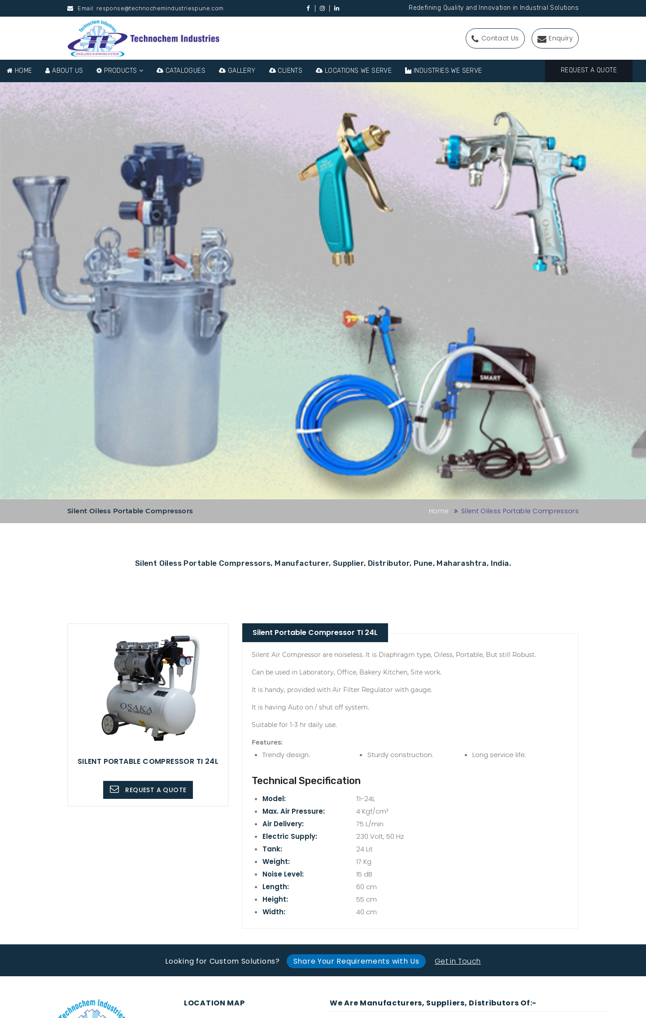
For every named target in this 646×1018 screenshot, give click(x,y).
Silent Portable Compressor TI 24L (315, 632)
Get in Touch (457, 961)
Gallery (237, 71)
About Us (64, 71)
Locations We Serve (354, 71)
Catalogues (181, 71)
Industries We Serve (443, 71)
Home (19, 71)
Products (119, 71)
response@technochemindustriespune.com (160, 8)
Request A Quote (589, 70)
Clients (286, 71)
